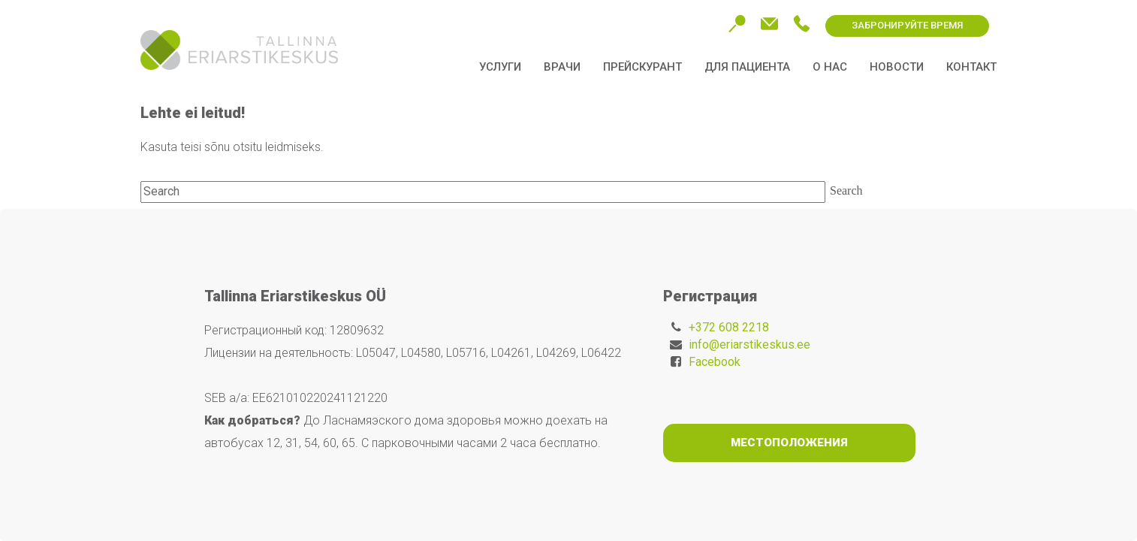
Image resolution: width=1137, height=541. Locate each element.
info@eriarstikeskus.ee (749, 344)
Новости (897, 67)
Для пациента (747, 67)
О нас (830, 67)
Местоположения (789, 442)
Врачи (562, 67)
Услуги (500, 67)
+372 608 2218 (729, 327)
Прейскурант (642, 67)
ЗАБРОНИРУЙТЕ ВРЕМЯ (907, 25)
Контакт (971, 67)
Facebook (714, 362)
